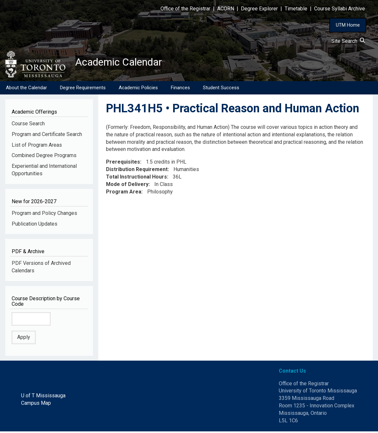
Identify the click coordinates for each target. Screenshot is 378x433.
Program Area (123, 193)
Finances (180, 89)
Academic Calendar (125, 63)
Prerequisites (123, 164)
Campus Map (36, 405)
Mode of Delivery (127, 186)
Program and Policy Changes (44, 215)
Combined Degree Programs (44, 157)
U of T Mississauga (43, 397)
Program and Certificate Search (47, 136)
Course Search (28, 125)
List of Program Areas (37, 146)
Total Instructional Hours (136, 179)
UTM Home (348, 25)
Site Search (348, 41)
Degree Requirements (83, 89)
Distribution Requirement (137, 171)
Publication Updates (34, 225)
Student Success (221, 89)
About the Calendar (26, 89)
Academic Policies (138, 89)
